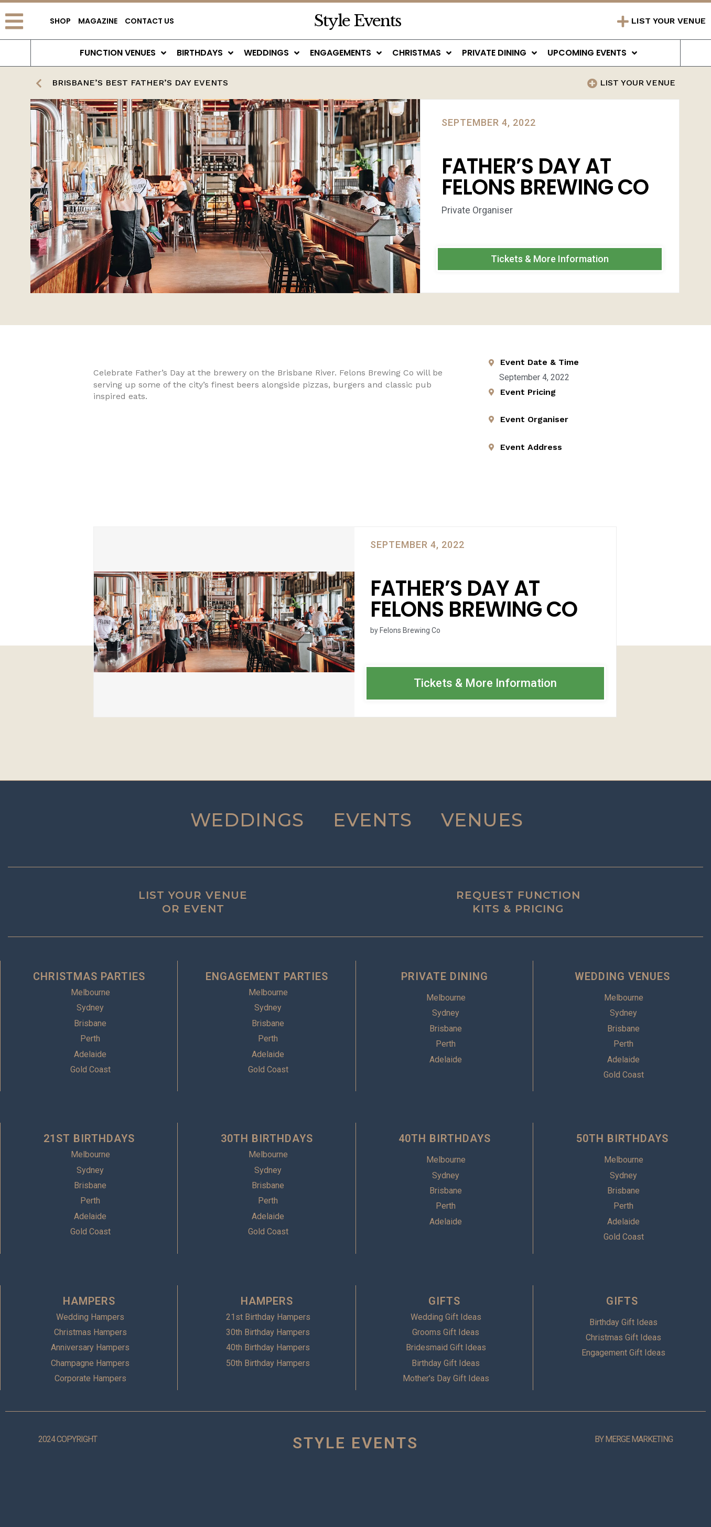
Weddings (271, 53)
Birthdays (205, 53)
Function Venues (123, 53)
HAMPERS (89, 1301)
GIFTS (444, 1301)
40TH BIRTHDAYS (444, 1138)
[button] (549, 259)
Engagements (346, 53)
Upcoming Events (592, 53)
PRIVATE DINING (444, 976)
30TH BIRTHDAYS (267, 1138)
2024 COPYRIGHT (67, 1439)
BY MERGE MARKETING (634, 1439)
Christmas (421, 53)
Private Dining (499, 53)
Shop (60, 21)
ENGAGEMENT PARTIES (267, 976)
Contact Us (149, 21)
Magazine (97, 21)
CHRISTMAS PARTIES (89, 976)
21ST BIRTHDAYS (89, 1138)
